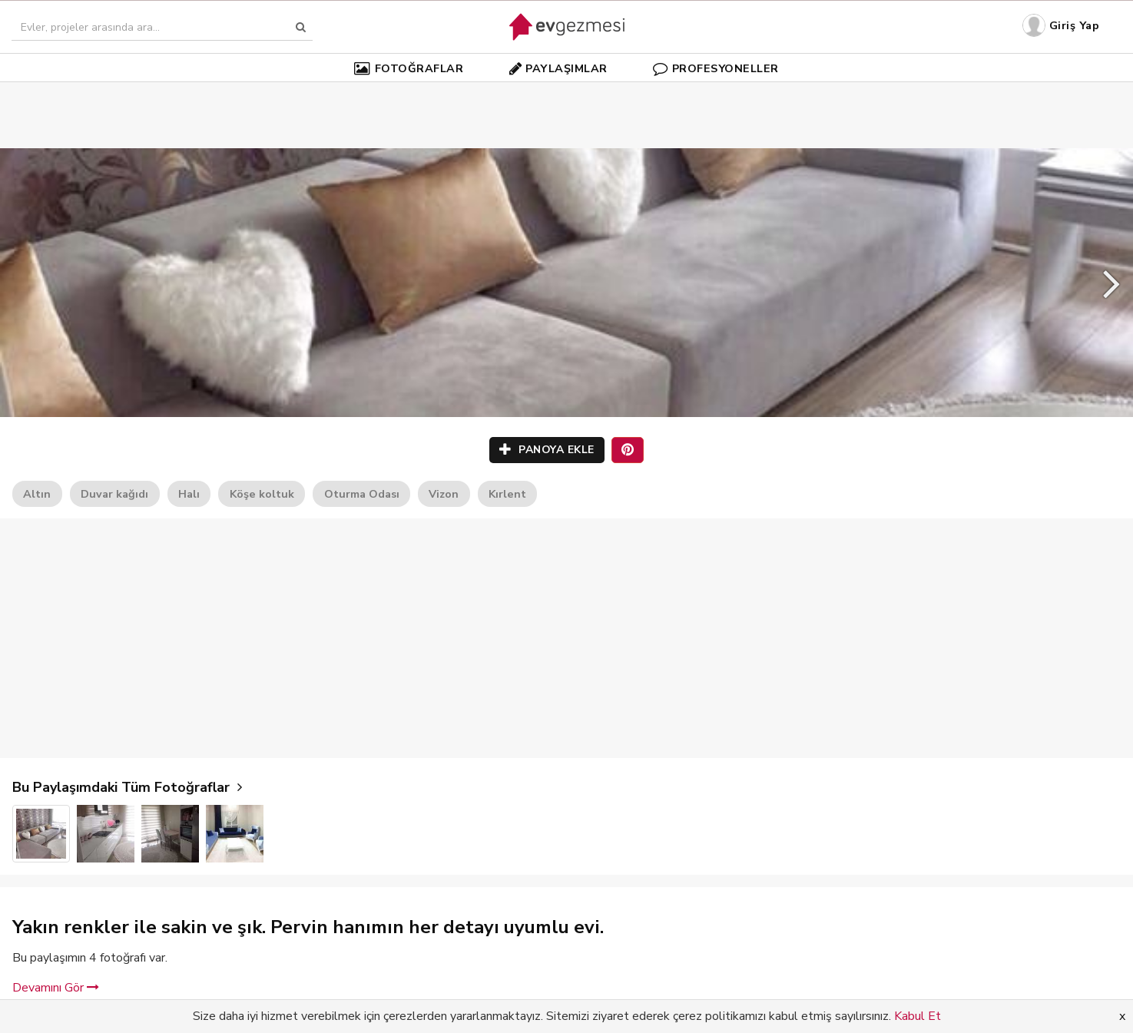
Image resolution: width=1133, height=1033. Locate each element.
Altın (37, 494)
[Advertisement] (567, 92)
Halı (189, 494)
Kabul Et (917, 1016)
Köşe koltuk (262, 494)
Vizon (444, 494)
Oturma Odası (361, 494)
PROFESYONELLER (716, 68)
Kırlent (507, 494)
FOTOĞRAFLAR (408, 68)
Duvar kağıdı (114, 494)
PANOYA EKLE (547, 449)
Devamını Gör (55, 987)
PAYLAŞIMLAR (558, 68)
